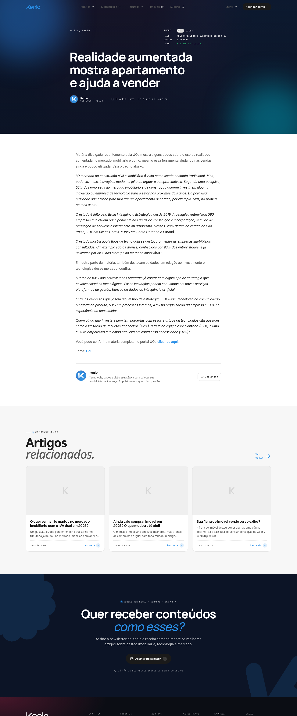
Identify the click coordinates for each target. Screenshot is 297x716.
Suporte (177, 7)
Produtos (86, 7)
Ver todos (263, 456)
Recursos (135, 7)
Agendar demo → (257, 7)
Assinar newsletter (148, 659)
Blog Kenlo (80, 30)
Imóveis (157, 7)
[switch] (185, 31)
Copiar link (209, 376)
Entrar (232, 7)
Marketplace (111, 7)
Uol (88, 351)
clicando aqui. (168, 342)
